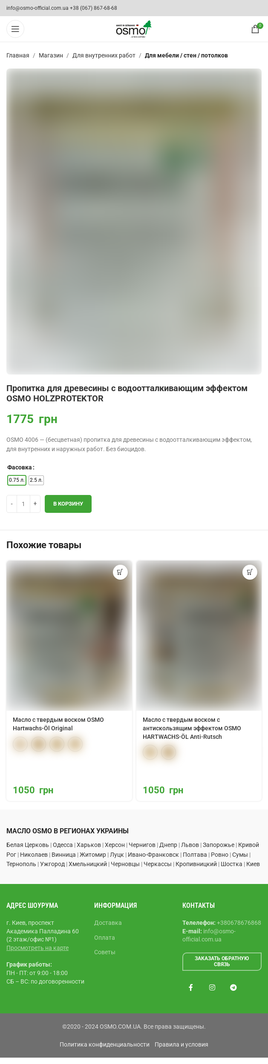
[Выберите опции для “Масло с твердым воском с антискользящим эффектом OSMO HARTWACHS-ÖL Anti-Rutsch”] (249, 572)
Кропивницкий (196, 864)
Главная (17, 55)
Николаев (34, 854)
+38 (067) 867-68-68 (93, 8)
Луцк (117, 854)
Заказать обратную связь (222, 961)
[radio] (17, 480)
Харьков (89, 844)
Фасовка (19, 467)
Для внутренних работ (103, 55)
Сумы (240, 854)
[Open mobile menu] (15, 28)
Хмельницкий (88, 864)
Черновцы (125, 864)
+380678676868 (239, 922)
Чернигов (142, 844)
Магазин (51, 55)
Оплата (104, 937)
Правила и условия (181, 1044)
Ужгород (52, 864)
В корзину (68, 504)
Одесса (63, 844)
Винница (64, 854)
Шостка (231, 864)
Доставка (108, 922)
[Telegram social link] (233, 987)
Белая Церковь (27, 844)
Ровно (219, 854)
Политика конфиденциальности (105, 1044)
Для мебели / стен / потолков (186, 55)
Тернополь (21, 864)
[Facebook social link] (190, 987)
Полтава (195, 854)
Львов (190, 844)
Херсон (115, 844)
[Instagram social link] (212, 987)
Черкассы (158, 864)
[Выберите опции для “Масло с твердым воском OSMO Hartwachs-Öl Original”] (120, 572)
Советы (104, 952)
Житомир (93, 854)
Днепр (168, 844)
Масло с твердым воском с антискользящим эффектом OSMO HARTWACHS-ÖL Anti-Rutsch (192, 728)
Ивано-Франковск (153, 854)
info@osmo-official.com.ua (37, 8)
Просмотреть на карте (37, 947)
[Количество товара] (23, 504)
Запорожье (218, 844)
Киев (253, 864)
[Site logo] (134, 28)
